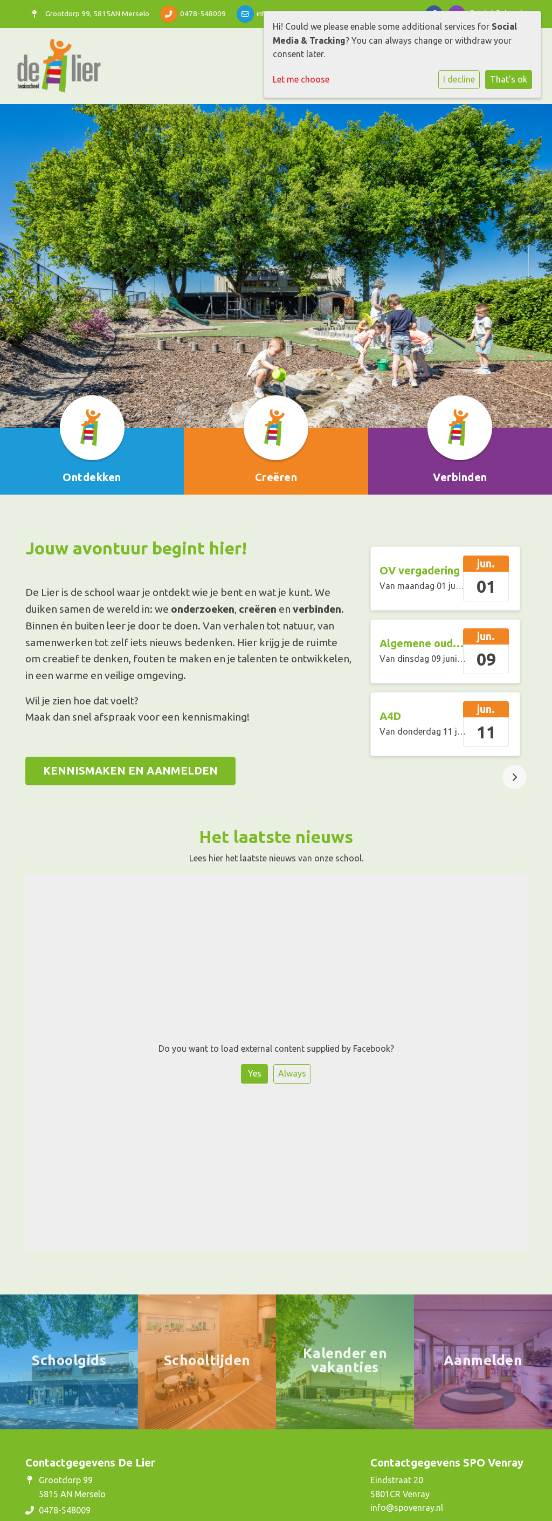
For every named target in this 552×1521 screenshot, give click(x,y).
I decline (459, 79)
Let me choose (301, 79)
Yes (254, 1073)
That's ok (508, 79)
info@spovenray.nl (406, 1507)
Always (292, 1073)
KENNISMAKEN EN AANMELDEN (130, 770)
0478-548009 (203, 13)
